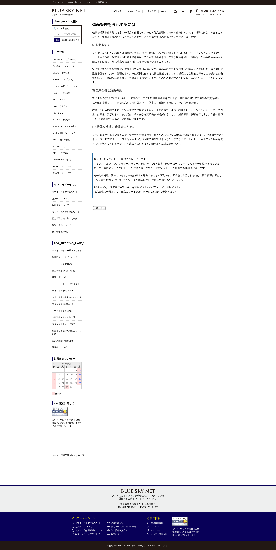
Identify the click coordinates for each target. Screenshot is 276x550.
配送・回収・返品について (88, 534)
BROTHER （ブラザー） (65, 59)
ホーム (55, 455)
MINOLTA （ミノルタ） (65, 126)
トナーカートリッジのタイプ (66, 284)
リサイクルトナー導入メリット (67, 250)
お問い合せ (116, 534)
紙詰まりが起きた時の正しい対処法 (67, 332)
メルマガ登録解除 (159, 534)
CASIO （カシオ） (62, 73)
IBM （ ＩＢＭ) (60, 106)
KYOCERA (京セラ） (62, 119)
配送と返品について (61, 225)
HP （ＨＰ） (59, 99)
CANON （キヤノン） (64, 66)
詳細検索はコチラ (70, 40)
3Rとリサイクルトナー (63, 290)
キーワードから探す (66, 21)
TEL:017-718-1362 (127, 507)
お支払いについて (60, 198)
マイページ (156, 530)
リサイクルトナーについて (64, 192)
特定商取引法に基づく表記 (64, 218)
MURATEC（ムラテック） (65, 133)
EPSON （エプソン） (63, 79)
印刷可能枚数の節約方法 (63, 317)
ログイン (155, 526)
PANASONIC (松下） (62, 160)
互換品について (59, 347)
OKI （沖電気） (61, 153)
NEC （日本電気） (62, 139)
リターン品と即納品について (66, 212)
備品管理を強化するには (63, 270)
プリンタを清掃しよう (62, 304)
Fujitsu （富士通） (62, 93)
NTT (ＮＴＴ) (59, 146)
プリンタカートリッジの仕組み (67, 297)
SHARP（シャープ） (62, 173)
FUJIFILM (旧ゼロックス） (65, 86)
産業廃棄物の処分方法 (62, 340)
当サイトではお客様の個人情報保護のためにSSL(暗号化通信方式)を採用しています (66, 423)
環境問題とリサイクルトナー (66, 257)
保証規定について (60, 205)
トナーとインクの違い (62, 264)
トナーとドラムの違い (62, 310)
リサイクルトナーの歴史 (63, 324)
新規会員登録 (157, 522)
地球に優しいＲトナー (62, 277)
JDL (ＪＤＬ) (58, 113)
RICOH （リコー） (62, 166)
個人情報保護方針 (60, 232)
